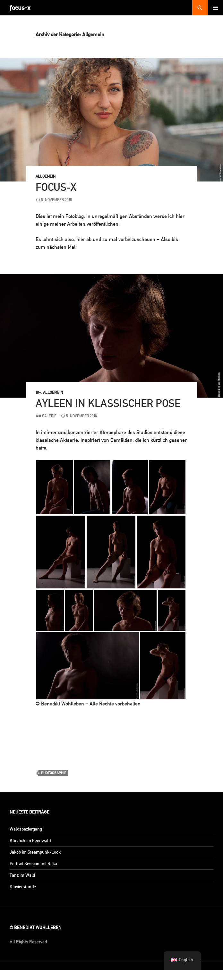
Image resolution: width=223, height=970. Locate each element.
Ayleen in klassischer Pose (108, 403)
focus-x (56, 187)
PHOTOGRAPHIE (53, 773)
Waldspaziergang (26, 828)
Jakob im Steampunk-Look (35, 852)
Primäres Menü (215, 7)
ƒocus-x (20, 8)
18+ (38, 392)
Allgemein (46, 176)
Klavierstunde (23, 886)
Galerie (49, 416)
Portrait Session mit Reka (33, 863)
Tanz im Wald (22, 875)
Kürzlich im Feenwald (30, 840)
